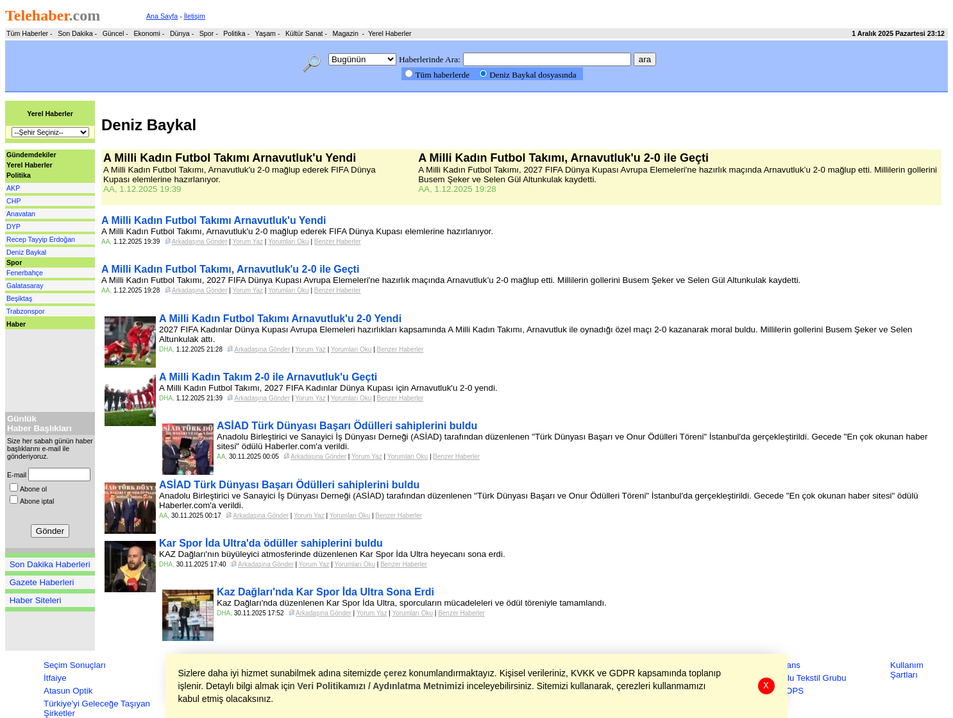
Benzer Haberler (337, 241)
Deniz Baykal (26, 252)
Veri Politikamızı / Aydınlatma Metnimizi (381, 686)
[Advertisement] (43, 368)
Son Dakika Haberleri (50, 564)
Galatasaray (24, 285)
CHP (13, 201)
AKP (13, 188)
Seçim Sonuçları (75, 665)
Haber (16, 324)
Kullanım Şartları (906, 670)
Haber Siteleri (36, 600)
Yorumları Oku (288, 241)
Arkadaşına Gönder (200, 241)
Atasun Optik (68, 691)
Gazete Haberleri (42, 582)
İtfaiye (55, 678)
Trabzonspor (25, 311)
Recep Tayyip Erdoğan (40, 239)
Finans (787, 665)
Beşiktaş (19, 298)
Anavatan (20, 214)
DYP (13, 226)
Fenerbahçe (24, 273)
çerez (395, 673)
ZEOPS (789, 691)
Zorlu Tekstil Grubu (811, 678)
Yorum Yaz (247, 241)
